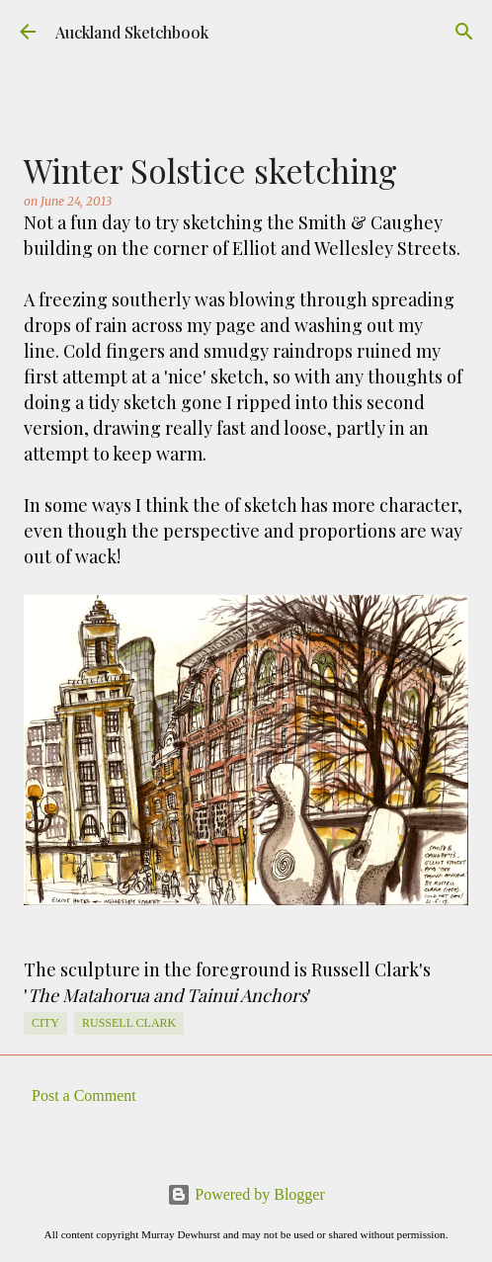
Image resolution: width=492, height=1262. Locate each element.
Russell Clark (129, 1023)
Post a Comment (84, 1095)
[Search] (464, 31)
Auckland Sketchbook (131, 32)
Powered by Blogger (246, 1194)
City (45, 1023)
